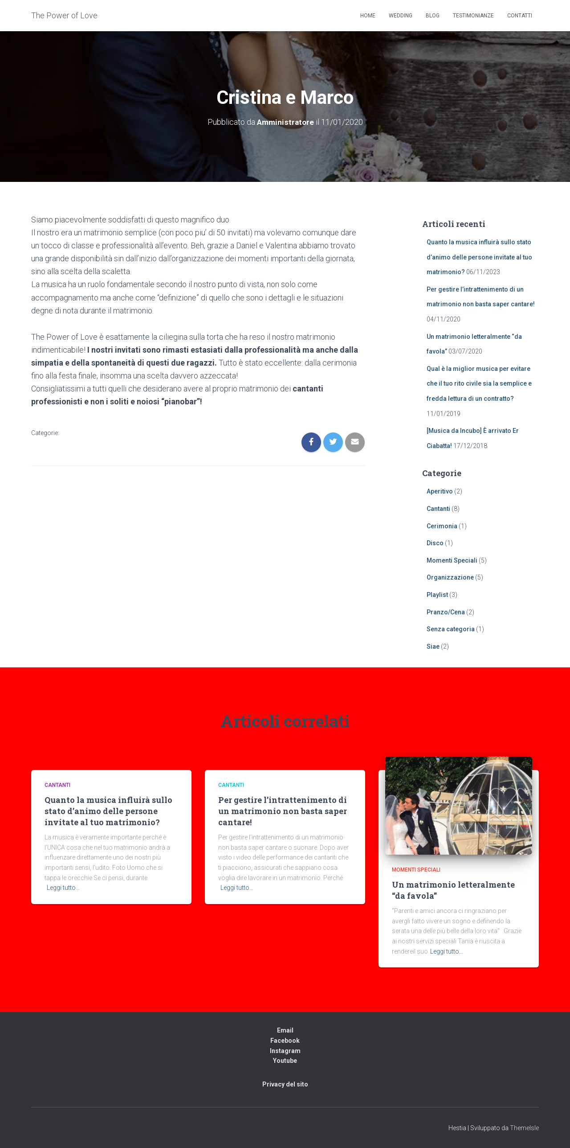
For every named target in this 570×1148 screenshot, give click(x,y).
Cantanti (438, 508)
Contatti (519, 15)
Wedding (400, 15)
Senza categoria (451, 629)
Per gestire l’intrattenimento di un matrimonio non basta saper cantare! (282, 810)
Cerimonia (442, 526)
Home (367, 15)
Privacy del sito (285, 1084)
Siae (433, 646)
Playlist (437, 594)
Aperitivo (440, 491)
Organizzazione (450, 577)
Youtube (285, 1060)
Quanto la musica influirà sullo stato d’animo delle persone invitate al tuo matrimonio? (479, 257)
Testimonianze (473, 15)
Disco (435, 543)
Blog (433, 15)
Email (285, 1030)
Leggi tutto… (63, 887)
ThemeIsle (524, 1128)
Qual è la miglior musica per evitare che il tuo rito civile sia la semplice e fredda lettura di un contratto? (479, 383)
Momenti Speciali (452, 560)
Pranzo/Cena (446, 612)
